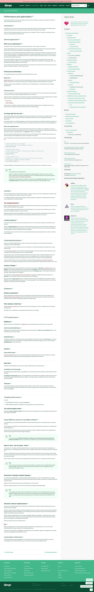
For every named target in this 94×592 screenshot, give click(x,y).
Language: (89, 583)
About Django (7, 566)
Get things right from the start (74, 48)
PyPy (5, 524)
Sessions (70, 80)
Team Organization (8, 570)
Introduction (69, 35)
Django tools (72, 44)
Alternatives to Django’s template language (77, 100)
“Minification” (72, 89)
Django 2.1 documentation (71, 130)
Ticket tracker (67, 164)
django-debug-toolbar (8, 80)
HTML (74, 173)
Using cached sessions (74, 82)
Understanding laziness (72, 60)
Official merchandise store (80, 570)
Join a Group (26, 566)
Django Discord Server (69, 153)
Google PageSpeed (9, 102)
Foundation (61, 5)
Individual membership (28, 575)
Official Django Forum (69, 158)
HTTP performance (71, 71)
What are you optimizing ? (74, 39)
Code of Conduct (7, 575)
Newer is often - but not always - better (76, 98)
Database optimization (73, 66)
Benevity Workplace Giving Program (82, 572)
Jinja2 (5, 483)
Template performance (72, 91)
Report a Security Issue (29, 572)
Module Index (70, 147)
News (41, 5)
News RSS (60, 577)
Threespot (64, 585)
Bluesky (59, 572)
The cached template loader (74, 93)
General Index (68, 120)
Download (27, 5)
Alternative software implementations (76, 102)
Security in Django (8, 552)
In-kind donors (36, 585)
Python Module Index (70, 123)
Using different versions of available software (76, 95)
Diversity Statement (8, 577)
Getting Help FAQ (44, 566)
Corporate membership (80, 568)
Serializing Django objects (51, 552)
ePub (80, 173)
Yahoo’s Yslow (8, 100)
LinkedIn (60, 575)
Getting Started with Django (10, 568)
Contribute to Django (28, 568)
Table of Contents (80, 147)
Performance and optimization (72, 33)
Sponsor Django (78, 566)
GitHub (59, 566)
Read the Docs (72, 175)
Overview (21, 5)
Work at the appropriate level (76, 51)
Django (8, 5)
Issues (49, 5)
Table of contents (69, 118)
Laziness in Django (72, 62)
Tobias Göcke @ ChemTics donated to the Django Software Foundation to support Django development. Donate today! (79, 23)
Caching (69, 53)
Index (65, 147)
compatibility (20, 530)
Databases (69, 64)
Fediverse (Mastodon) (62, 570)
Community (54, 5)
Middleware (70, 73)
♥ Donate (68, 5)
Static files (70, 84)
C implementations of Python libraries (78, 107)
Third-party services (74, 46)
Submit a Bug (27, 570)
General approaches (71, 37)
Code (45, 5)
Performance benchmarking (74, 42)
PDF (77, 173)
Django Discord (44, 568)
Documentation (35, 5)
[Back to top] (91, 589)
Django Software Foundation (10, 572)
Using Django (70, 132)
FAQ (65, 141)
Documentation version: (86, 586)
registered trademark (39, 589)
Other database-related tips (74, 69)
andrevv (73, 585)
